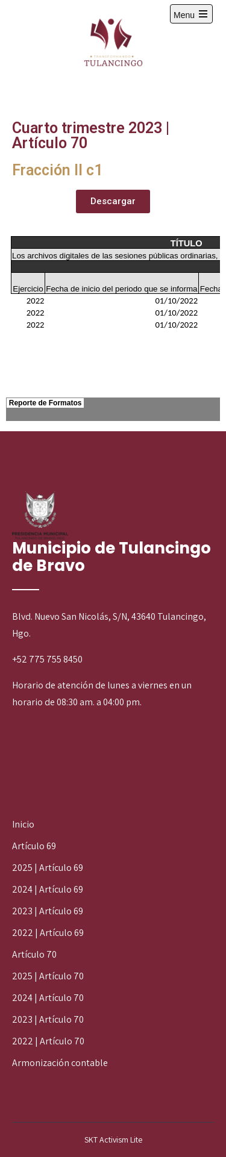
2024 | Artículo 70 (48, 997)
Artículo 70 (34, 954)
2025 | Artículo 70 (48, 976)
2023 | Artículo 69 (47, 911)
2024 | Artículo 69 (47, 889)
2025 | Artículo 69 (47, 867)
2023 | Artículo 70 (48, 1019)
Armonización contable (60, 1062)
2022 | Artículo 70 (48, 1041)
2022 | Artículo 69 (48, 932)
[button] (113, 201)
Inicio (23, 824)
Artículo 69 (34, 846)
